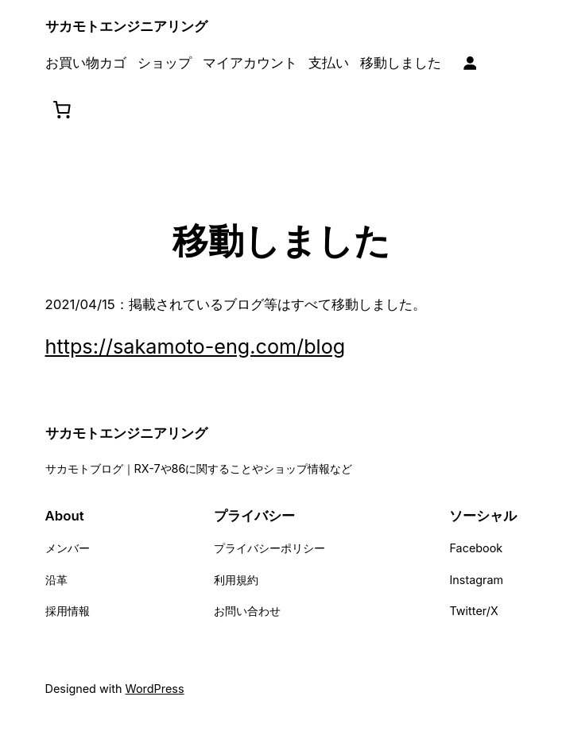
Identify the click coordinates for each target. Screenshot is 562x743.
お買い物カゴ (85, 63)
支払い (328, 63)
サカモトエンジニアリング (126, 26)
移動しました (400, 63)
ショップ (165, 63)
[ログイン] (470, 63)
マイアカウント (250, 63)
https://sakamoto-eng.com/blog (195, 346)
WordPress (155, 688)
